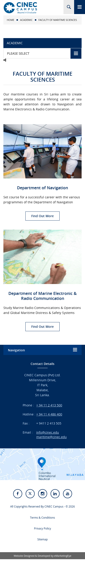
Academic (26, 20)
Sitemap (42, 539)
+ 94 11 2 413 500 (49, 405)
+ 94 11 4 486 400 (49, 414)
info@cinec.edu (47, 432)
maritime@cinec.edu (51, 437)
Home (10, 20)
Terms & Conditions (42, 518)
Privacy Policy (42, 528)
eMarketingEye (62, 555)
